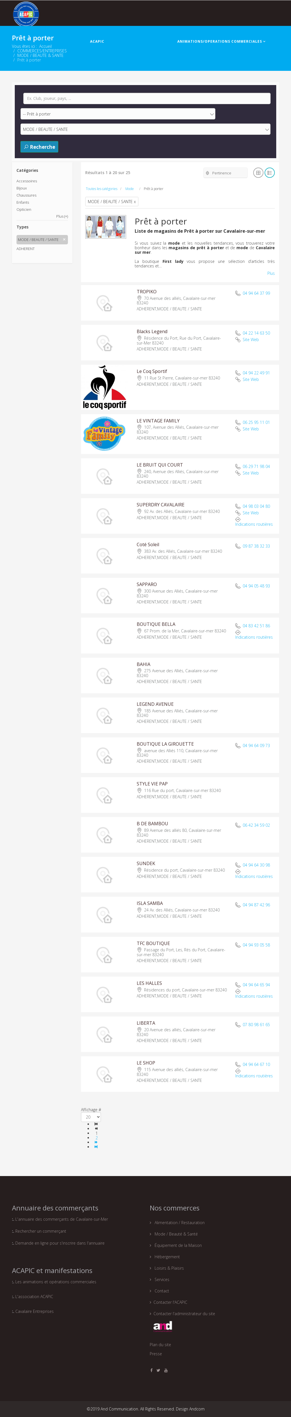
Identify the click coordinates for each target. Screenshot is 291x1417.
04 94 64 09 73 (256, 745)
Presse (156, 1353)
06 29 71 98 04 (256, 466)
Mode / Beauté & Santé (175, 1234)
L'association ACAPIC (34, 1296)
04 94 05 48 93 (256, 586)
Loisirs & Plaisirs (168, 1268)
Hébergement (166, 1256)
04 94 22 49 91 (256, 373)
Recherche (39, 147)
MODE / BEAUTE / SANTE (38, 239)
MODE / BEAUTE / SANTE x (112, 201)
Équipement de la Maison (177, 1245)
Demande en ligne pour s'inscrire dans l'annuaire (60, 1243)
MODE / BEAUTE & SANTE (40, 55)
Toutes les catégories (101, 188)
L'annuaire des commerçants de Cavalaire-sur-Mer (61, 1219)
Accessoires (26, 180)
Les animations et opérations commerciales (55, 1281)
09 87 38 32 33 (256, 546)
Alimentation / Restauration (179, 1222)
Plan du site (160, 1344)
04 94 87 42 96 (256, 905)
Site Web (251, 339)
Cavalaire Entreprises (34, 1311)
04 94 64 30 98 (256, 865)
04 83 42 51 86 (256, 626)
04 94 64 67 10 (256, 1064)
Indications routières (254, 524)
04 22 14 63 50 (256, 333)
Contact (161, 1291)
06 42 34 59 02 (256, 825)
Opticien (23, 209)
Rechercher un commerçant (40, 1231)
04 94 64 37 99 (256, 293)
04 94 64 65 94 (256, 984)
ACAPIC (97, 41)
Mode (129, 188)
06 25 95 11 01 (256, 422)
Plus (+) (62, 216)
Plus (271, 273)
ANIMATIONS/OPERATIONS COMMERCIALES (219, 41)
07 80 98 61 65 (256, 1024)
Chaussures (26, 195)
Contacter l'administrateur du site (184, 1313)
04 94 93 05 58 (256, 945)
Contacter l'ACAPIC (170, 1302)
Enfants (22, 202)
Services (161, 1279)
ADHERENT (25, 248)
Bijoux (21, 188)
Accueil (45, 46)
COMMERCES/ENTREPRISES (139, 41)
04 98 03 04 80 (256, 506)
